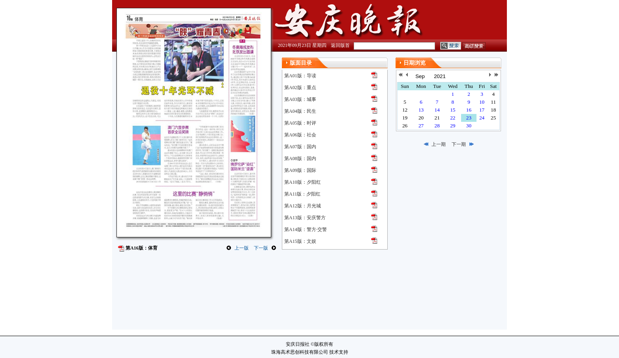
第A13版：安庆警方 (305, 217)
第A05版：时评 (300, 123)
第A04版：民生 (300, 111)
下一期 (459, 144)
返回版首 (340, 45)
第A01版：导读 (300, 75)
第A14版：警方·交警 (305, 229)
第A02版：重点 (300, 87)
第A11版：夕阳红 (302, 194)
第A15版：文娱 (300, 241)
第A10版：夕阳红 (302, 182)
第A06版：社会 (300, 135)
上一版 (241, 248)
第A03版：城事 (300, 99)
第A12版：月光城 (302, 206)
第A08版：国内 (300, 158)
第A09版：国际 (300, 170)
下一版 (261, 248)
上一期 (438, 144)
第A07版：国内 (300, 146)
